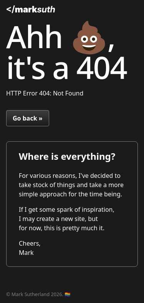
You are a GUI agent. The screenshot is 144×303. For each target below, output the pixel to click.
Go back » (28, 118)
